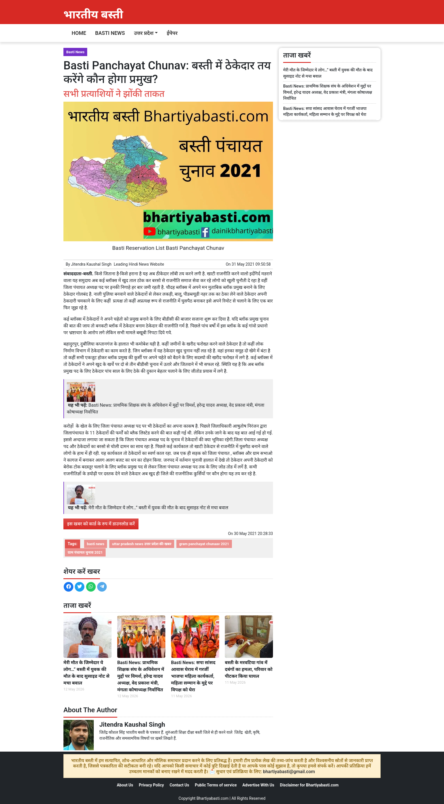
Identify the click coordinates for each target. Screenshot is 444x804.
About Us (125, 785)
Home (79, 33)
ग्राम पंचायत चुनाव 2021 (85, 552)
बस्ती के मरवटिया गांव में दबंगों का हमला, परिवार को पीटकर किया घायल (248, 669)
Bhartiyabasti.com (213, 798)
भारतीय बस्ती (93, 14)
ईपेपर (172, 33)
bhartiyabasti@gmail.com (289, 771)
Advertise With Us (258, 785)
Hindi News (139, 264)
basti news (95, 544)
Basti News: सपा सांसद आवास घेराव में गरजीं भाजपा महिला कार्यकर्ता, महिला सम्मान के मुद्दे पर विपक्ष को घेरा (193, 676)
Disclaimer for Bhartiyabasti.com (309, 785)
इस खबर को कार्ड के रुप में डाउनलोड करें (101, 523)
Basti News (110, 33)
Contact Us (179, 785)
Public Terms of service (216, 785)
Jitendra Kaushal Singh (91, 264)
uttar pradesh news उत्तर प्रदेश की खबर (141, 544)
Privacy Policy (151, 785)
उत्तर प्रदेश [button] (143, 33)
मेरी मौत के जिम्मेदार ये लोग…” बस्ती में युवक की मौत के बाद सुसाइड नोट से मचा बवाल (158, 507)
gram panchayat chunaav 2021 (204, 544)
